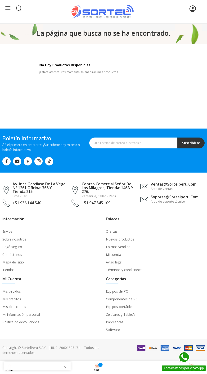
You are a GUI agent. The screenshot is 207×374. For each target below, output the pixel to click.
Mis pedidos (11, 291)
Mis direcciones (14, 306)
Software (113, 329)
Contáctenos (12, 254)
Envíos (7, 231)
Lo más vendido (118, 247)
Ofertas (111, 231)
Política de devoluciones (20, 322)
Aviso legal (114, 262)
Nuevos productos (120, 239)
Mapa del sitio (13, 262)
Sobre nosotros (14, 239)
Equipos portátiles (119, 306)
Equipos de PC (117, 291)
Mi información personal (21, 314)
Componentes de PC (122, 299)
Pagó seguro (12, 247)
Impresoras (114, 322)
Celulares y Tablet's (120, 314)
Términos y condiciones (124, 269)
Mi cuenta (113, 254)
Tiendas (8, 269)
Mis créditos (11, 299)
